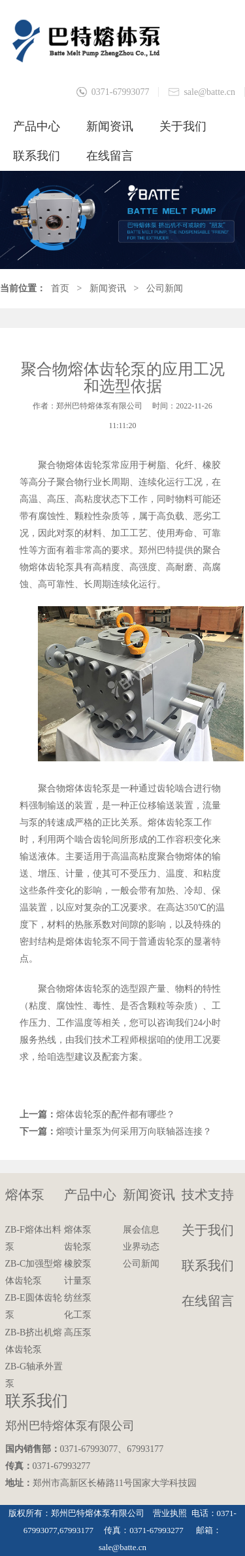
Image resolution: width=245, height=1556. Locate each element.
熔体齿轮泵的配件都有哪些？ (115, 1114)
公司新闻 (164, 288)
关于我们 (182, 126)
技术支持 (208, 1194)
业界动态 (141, 1247)
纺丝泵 (77, 1298)
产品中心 (36, 126)
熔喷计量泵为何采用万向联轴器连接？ (134, 1131)
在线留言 (109, 155)
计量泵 (77, 1281)
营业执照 (170, 1513)
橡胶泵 (77, 1264)
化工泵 (77, 1315)
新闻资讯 (109, 126)
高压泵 (77, 1332)
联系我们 (36, 155)
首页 (60, 288)
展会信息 (141, 1230)
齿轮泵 (77, 1247)
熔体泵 (24, 1194)
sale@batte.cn (209, 92)
